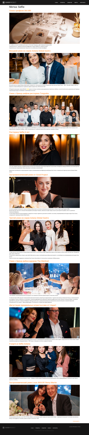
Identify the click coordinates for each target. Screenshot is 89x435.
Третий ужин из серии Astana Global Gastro (29, 218)
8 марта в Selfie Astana (19, 344)
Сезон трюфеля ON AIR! (20, 10)
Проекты (62, 2)
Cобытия (69, 2)
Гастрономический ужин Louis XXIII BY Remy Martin (33, 382)
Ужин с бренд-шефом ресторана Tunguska (29, 93)
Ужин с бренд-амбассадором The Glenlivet (29, 261)
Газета (76, 2)
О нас (56, 2)
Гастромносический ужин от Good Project (28, 175)
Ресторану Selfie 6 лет (19, 132)
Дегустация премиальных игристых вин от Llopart (32, 305)
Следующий (76, 421)
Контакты (82, 2)
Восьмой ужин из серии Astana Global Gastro (30, 51)
